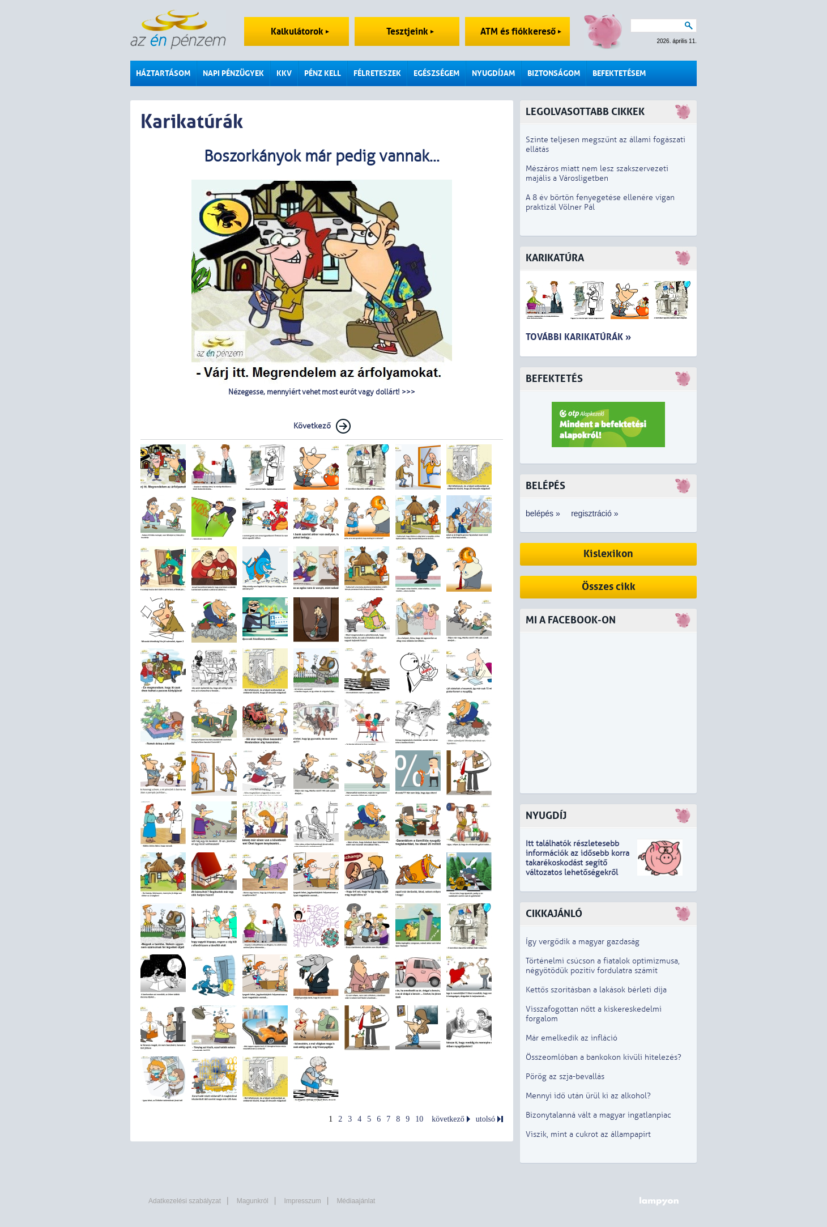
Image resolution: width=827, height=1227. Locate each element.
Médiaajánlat (355, 1201)
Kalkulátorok (300, 31)
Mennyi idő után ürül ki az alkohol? (588, 1096)
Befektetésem (619, 73)
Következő (312, 426)
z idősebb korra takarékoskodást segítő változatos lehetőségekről (577, 862)
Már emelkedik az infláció (571, 1038)
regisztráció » (594, 513)
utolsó (485, 1119)
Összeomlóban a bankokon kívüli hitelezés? (603, 1057)
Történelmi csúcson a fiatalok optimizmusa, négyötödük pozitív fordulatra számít (603, 965)
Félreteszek (377, 73)
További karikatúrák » (578, 337)
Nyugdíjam (493, 73)
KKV (284, 73)
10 (419, 1119)
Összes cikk (609, 587)
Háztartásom (163, 73)
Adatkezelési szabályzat (184, 1201)
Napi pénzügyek (233, 73)
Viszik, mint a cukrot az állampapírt (588, 1134)
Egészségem (436, 73)
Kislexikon (608, 554)
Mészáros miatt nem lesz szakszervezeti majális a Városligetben (597, 173)
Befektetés (554, 379)
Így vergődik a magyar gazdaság (583, 941)
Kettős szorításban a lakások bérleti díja (596, 990)
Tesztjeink (410, 31)
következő (448, 1119)
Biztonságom (553, 73)
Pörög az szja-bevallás (565, 1076)
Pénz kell (322, 73)
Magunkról (252, 1201)
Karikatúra (555, 258)
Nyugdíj (546, 816)
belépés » (543, 513)
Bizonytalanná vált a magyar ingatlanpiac (598, 1115)
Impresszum (302, 1201)
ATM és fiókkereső (520, 31)
